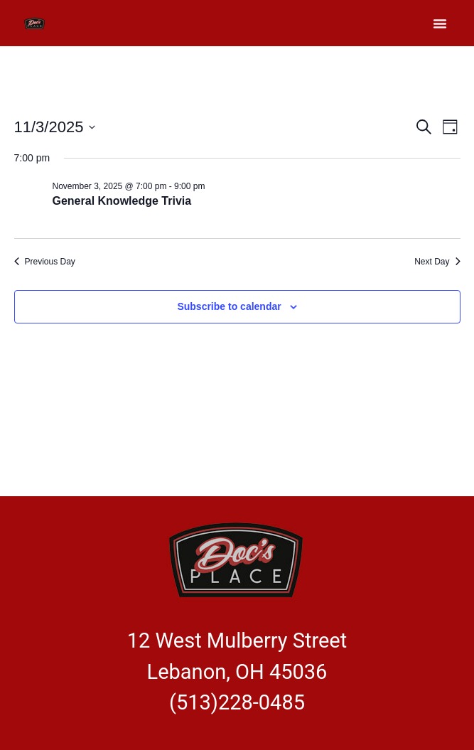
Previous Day (44, 262)
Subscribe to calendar (229, 306)
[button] (440, 23)
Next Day (437, 262)
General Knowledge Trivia (122, 201)
